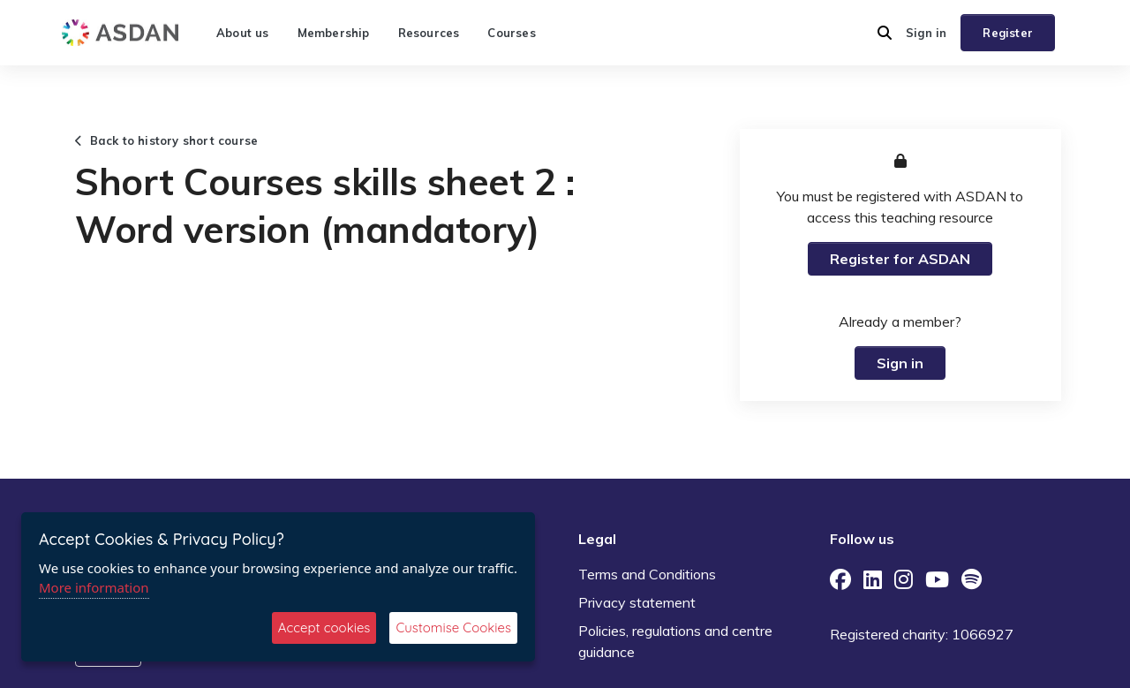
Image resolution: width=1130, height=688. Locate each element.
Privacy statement (637, 602)
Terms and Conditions (647, 574)
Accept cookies (324, 627)
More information (94, 587)
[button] (885, 32)
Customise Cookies (453, 627)
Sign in (926, 33)
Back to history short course (166, 140)
